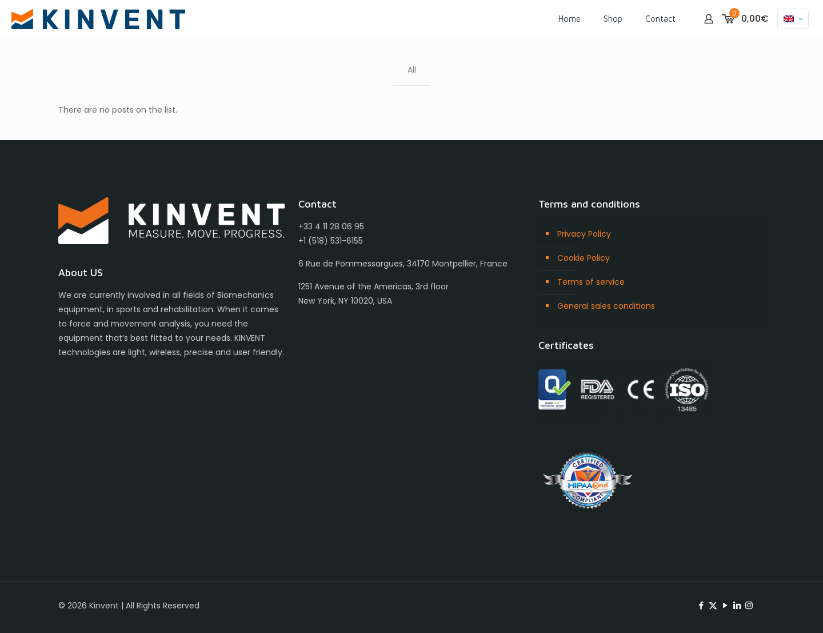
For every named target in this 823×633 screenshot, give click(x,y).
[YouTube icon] (725, 605)
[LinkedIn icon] (737, 605)
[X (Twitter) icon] (713, 605)
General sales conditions (606, 306)
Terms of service (591, 282)
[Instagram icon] (749, 605)
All (411, 69)
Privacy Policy (584, 234)
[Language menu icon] (793, 19)
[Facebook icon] (701, 605)
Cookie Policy (583, 258)
